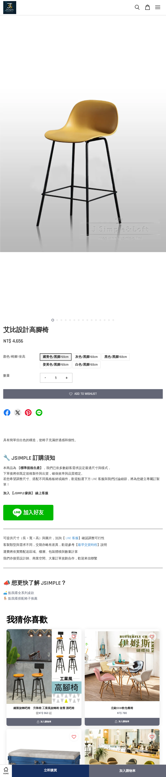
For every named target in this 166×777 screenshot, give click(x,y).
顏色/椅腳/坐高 (14, 357)
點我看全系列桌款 (21, 593)
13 (104, 320)
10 (91, 320)
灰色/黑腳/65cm (86, 357)
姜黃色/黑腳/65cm (56, 365)
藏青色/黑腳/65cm (56, 357)
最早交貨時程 (87, 545)
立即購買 (50, 770)
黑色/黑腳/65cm (115, 357)
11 (96, 320)
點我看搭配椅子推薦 (22, 599)
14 (109, 320)
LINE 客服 (72, 538)
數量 (6, 376)
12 (100, 320)
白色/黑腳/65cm (86, 365)
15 (113, 320)
